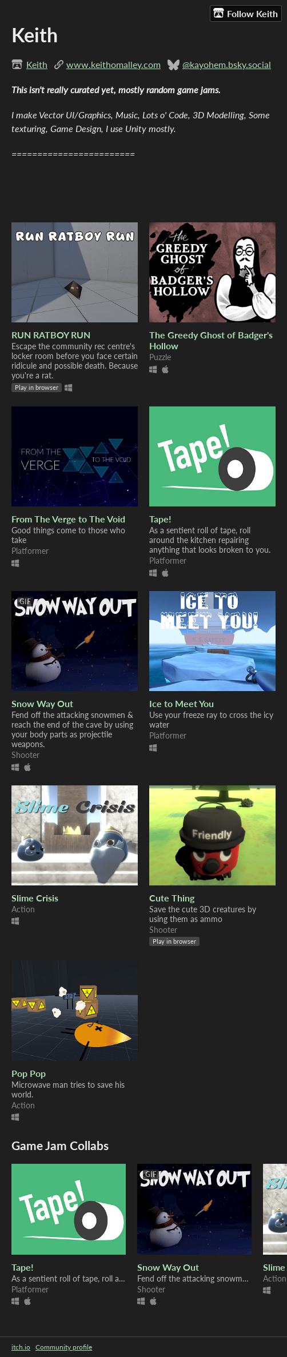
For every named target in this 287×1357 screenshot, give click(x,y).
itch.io (20, 1347)
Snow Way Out (42, 703)
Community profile (63, 1347)
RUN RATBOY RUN (50, 334)
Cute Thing (171, 897)
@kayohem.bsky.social (226, 64)
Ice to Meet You (181, 703)
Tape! (160, 518)
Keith (36, 64)
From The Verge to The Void (68, 518)
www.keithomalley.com (113, 64)
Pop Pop (28, 1073)
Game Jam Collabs (60, 1145)
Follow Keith (245, 13)
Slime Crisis (34, 897)
